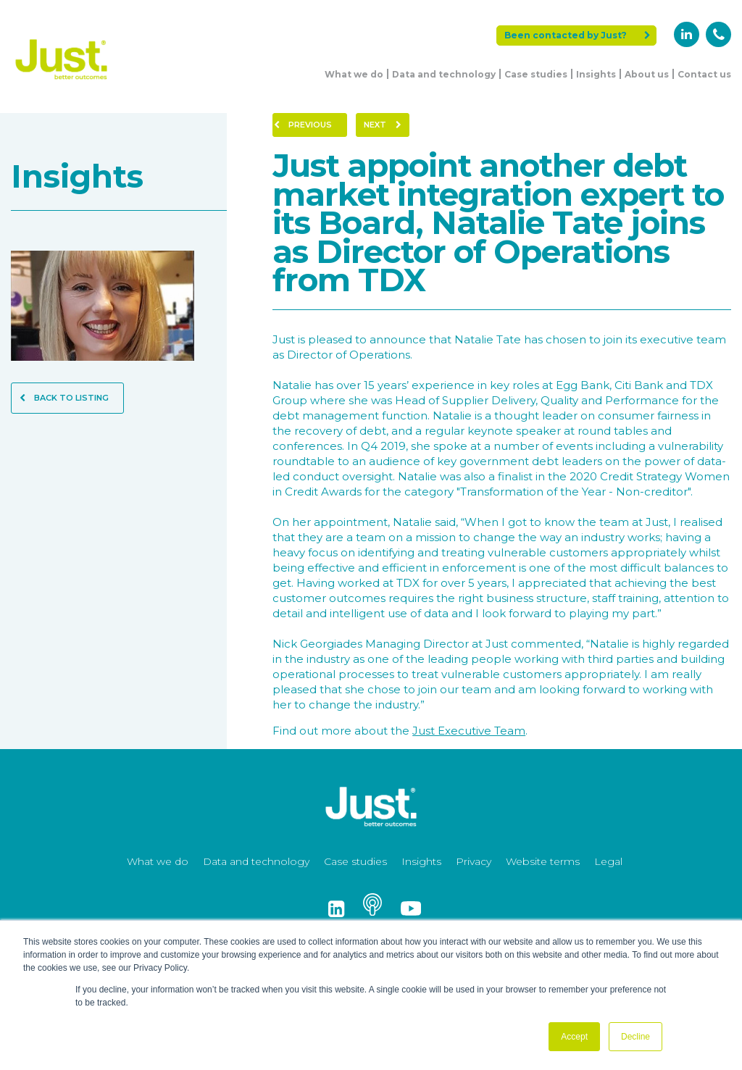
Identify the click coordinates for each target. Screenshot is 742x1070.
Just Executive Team (468, 730)
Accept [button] (574, 1037)
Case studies (535, 74)
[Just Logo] (61, 81)
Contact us (704, 74)
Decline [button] (635, 1037)
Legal (608, 861)
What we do (354, 74)
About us (647, 74)
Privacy (473, 861)
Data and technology (444, 74)
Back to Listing (64, 398)
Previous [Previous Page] (303, 125)
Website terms (543, 861)
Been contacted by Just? (577, 35)
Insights (596, 74)
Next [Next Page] (382, 125)
